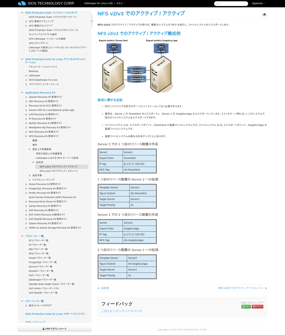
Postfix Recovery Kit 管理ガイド (42, 193)
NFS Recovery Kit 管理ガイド (41, 136)
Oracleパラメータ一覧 (40, 258)
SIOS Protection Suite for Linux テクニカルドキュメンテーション (53, 60)
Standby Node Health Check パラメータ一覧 (51, 284)
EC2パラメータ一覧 (38, 240)
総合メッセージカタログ (38, 305)
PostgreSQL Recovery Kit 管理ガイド (45, 188)
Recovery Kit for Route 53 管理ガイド (45, 201)
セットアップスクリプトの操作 (43, 34)
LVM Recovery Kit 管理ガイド (41, 114)
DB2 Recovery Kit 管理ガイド (41, 101)
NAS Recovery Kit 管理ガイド (41, 132)
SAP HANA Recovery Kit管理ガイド (44, 215)
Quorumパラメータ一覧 (40, 266)
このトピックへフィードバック (121, 310)
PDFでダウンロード (54, 328)
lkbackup (33, 71)
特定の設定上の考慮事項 (49, 153)
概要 (34, 140)
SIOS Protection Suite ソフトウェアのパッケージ (52, 17)
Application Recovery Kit (38, 92)
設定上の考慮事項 (39, 149)
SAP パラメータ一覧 (39, 275)
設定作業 (35, 175)
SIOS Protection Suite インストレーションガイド (49, 13)
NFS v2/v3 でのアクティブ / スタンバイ (59, 171)
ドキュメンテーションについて (43, 66)
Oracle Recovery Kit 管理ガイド (42, 184)
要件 (34, 145)
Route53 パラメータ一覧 (41, 271)
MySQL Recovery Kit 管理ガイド (43, 123)
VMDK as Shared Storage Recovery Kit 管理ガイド (52, 228)
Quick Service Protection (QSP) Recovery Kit (52, 197)
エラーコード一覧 (32, 301)
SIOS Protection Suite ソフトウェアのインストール (53, 30)
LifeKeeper (32, 75)
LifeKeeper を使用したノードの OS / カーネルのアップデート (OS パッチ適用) (58, 49)
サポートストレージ (35, 322)
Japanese (258, 3)
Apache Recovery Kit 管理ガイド (43, 97)
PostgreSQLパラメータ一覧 (43, 262)
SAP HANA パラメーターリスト (44, 288)
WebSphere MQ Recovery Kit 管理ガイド (47, 127)
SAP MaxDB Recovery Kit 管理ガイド (45, 219)
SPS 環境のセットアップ (38, 26)
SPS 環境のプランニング (39, 21)
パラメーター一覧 (32, 236)
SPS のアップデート (38, 43)
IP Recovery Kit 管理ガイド (40, 119)
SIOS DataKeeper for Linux (40, 80)
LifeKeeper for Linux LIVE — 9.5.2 (104, 3)
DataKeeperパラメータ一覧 (42, 279)
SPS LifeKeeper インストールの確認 (47, 38)
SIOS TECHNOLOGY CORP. (51, 3)
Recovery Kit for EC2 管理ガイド (43, 106)
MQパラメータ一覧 (38, 249)
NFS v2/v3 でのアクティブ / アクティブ (58, 166)
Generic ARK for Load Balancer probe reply (49, 110)
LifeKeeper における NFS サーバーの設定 (57, 158)
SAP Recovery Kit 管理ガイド (41, 210)
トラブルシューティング (41, 180)
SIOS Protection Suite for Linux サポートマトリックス (55, 313)
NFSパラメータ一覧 (39, 253)
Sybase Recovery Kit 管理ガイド (43, 223)
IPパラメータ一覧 (37, 244)
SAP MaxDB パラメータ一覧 (43, 292)
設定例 (37, 162)
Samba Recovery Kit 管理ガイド (42, 206)
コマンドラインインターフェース (41, 84)
